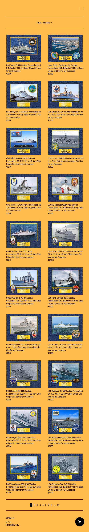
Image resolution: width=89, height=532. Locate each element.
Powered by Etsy (12, 524)
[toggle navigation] (81, 9)
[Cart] (79, 521)
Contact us (10, 517)
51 (58, 505)
